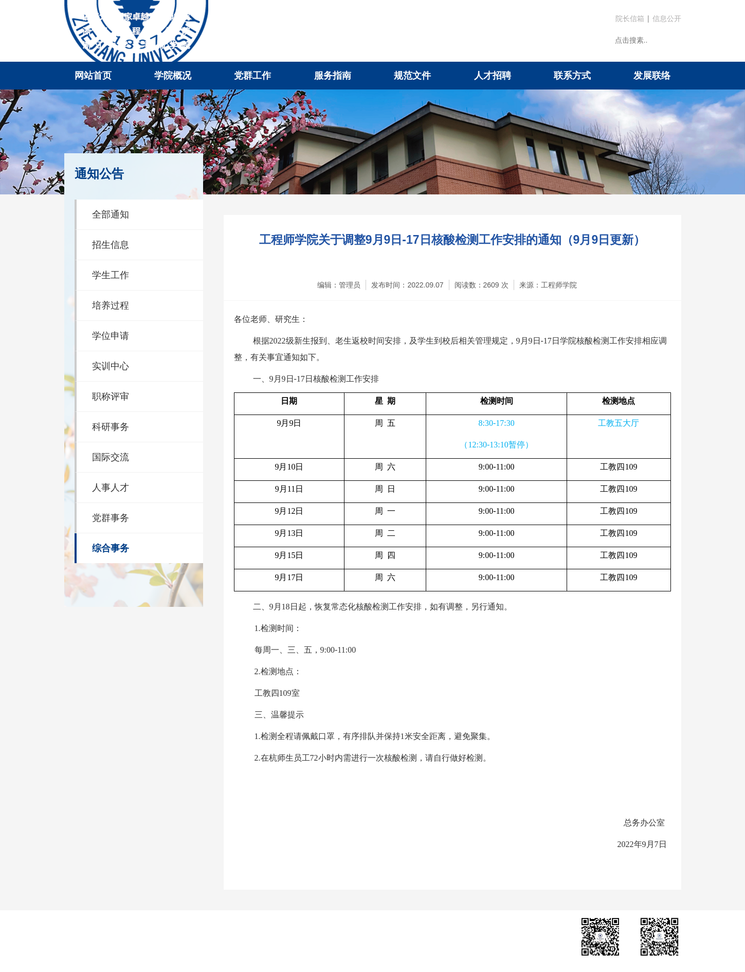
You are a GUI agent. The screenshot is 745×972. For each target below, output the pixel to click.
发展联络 (651, 75)
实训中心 (110, 366)
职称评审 (110, 396)
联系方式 (572, 75)
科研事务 (110, 427)
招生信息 (110, 245)
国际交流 (110, 457)
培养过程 (110, 305)
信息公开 (666, 18)
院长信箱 (629, 18)
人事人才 (110, 487)
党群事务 (110, 518)
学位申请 (110, 336)
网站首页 (93, 75)
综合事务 (110, 548)
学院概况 (172, 75)
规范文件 (412, 75)
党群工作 (252, 75)
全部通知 (110, 214)
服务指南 (332, 75)
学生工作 (110, 275)
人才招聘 (492, 75)
